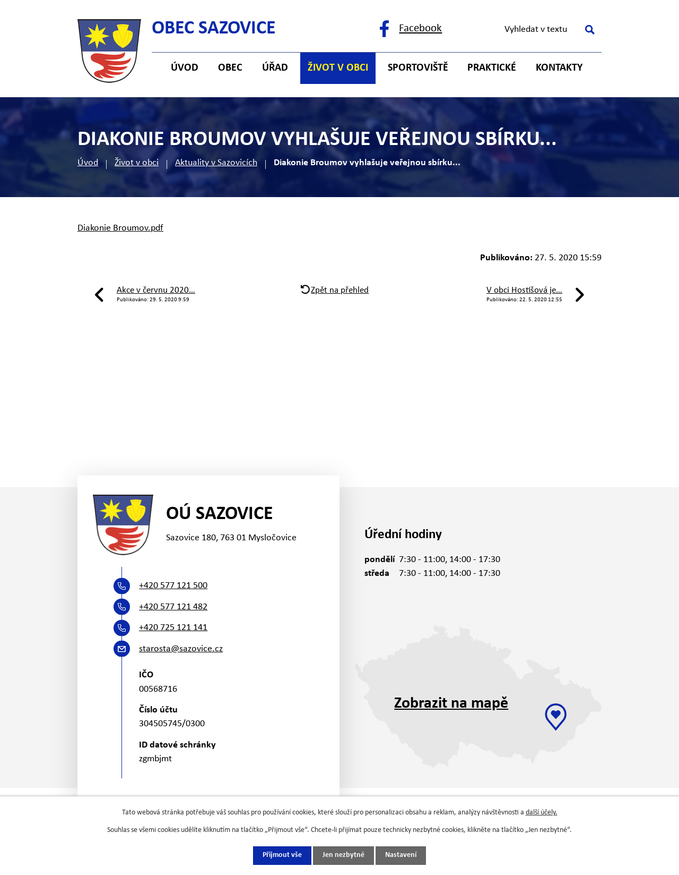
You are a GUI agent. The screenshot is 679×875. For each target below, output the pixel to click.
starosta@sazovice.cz (181, 649)
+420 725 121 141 (173, 628)
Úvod (87, 163)
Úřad (275, 68)
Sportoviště (418, 68)
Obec (230, 68)
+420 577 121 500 (173, 586)
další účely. (542, 813)
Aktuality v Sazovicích (216, 163)
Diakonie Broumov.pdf (120, 228)
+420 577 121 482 (173, 607)
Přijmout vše (282, 856)
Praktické (491, 68)
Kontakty (559, 68)
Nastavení (400, 856)
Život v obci (137, 163)
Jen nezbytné (343, 856)
